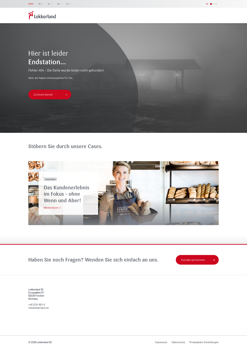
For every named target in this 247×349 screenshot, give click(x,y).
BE (58, 4)
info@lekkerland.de (38, 307)
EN (216, 4)
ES (67, 4)
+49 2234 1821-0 (36, 304)
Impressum (161, 342)
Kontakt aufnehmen (198, 259)
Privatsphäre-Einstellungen (204, 342)
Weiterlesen (52, 207)
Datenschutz (178, 342)
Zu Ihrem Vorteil (50, 94)
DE (40, 4)
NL (49, 4)
